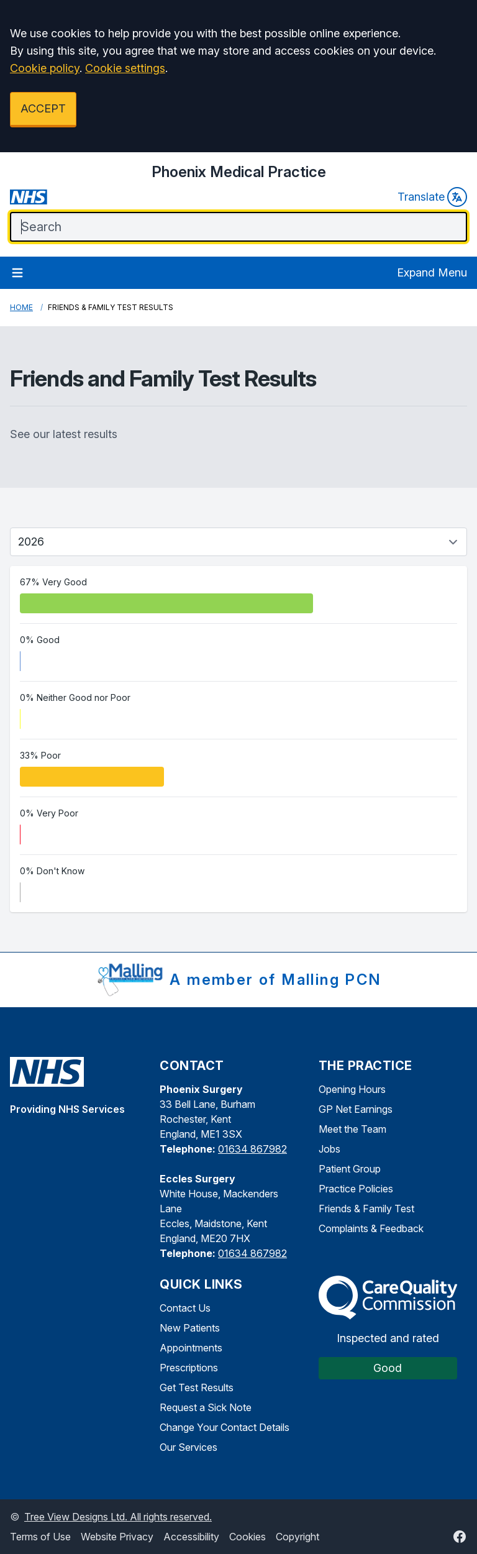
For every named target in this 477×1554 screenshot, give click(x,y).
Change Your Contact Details (224, 1427)
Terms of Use (40, 1536)
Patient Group (350, 1169)
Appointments (191, 1347)
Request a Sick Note (206, 1407)
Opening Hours (352, 1089)
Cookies (247, 1536)
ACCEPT (43, 108)
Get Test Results (197, 1387)
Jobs (329, 1149)
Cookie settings (125, 68)
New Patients (190, 1328)
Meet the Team (352, 1129)
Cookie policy (45, 68)
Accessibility (191, 1536)
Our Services (188, 1447)
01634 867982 (252, 1149)
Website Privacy (117, 1536)
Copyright (297, 1536)
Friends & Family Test (366, 1208)
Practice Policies (356, 1188)
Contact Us (185, 1308)
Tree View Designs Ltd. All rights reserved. (118, 1517)
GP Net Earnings (356, 1109)
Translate (432, 197)
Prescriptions (189, 1367)
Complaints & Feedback (371, 1228)
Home (21, 307)
